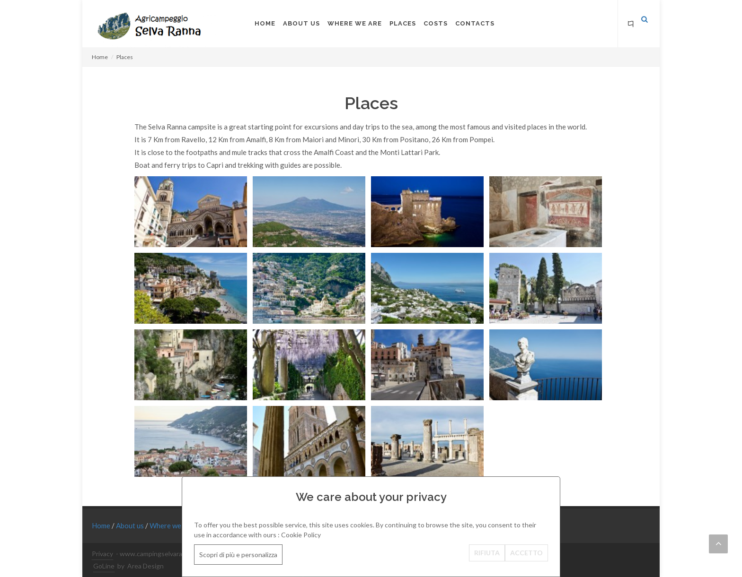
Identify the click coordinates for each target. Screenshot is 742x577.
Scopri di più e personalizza (238, 555)
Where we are (172, 525)
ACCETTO (526, 553)
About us (130, 525)
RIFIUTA (487, 553)
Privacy (102, 554)
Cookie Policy (301, 535)
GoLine (104, 566)
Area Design (145, 566)
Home (100, 56)
